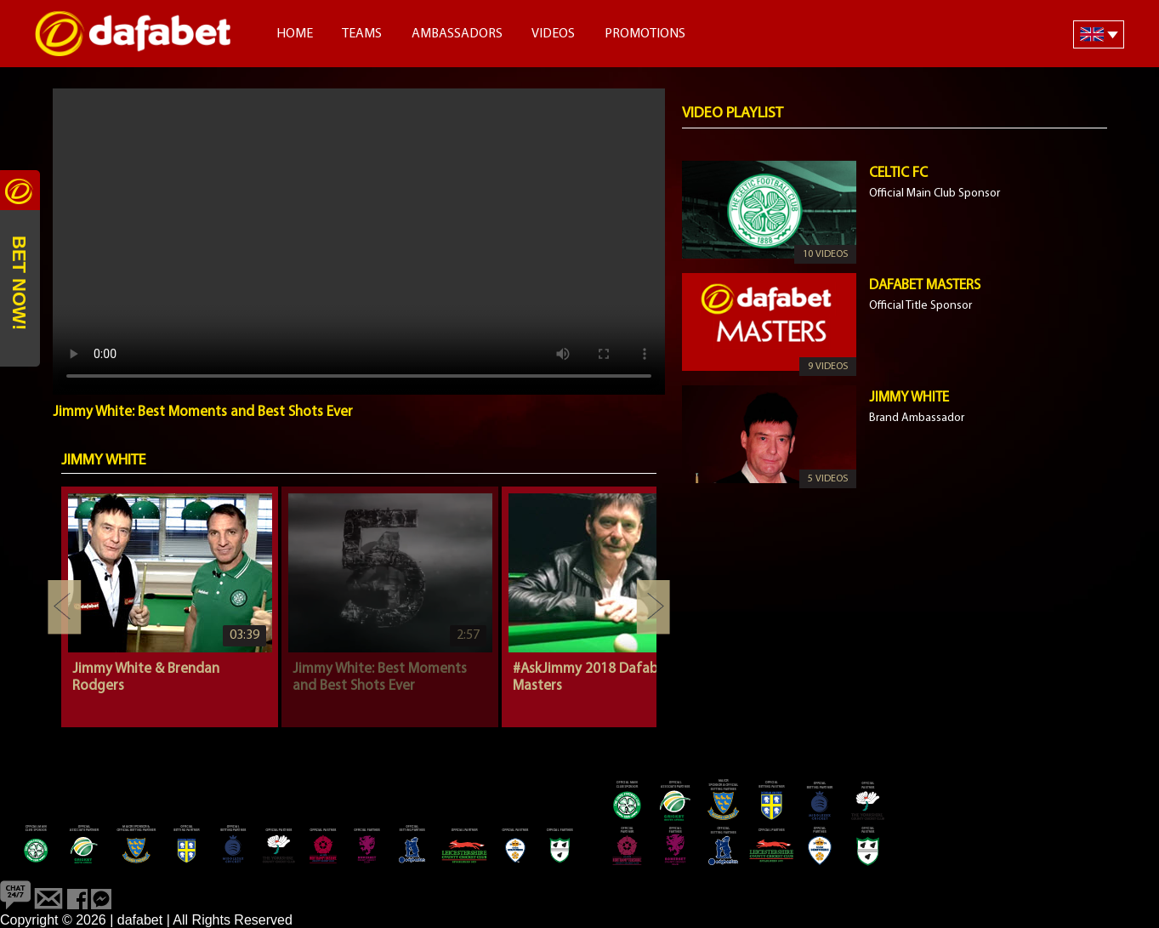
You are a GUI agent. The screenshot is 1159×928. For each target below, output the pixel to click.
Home (294, 34)
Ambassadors (457, 34)
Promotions (645, 34)
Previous (65, 607)
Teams (362, 34)
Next (653, 607)
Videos (553, 34)
